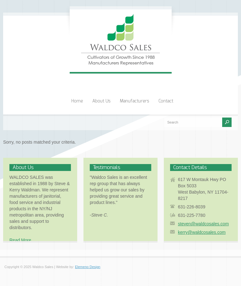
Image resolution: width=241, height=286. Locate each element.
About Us (101, 101)
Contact (165, 101)
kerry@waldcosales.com (202, 232)
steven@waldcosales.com (203, 223)
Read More (20, 240)
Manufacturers (134, 101)
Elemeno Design (87, 267)
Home (77, 101)
